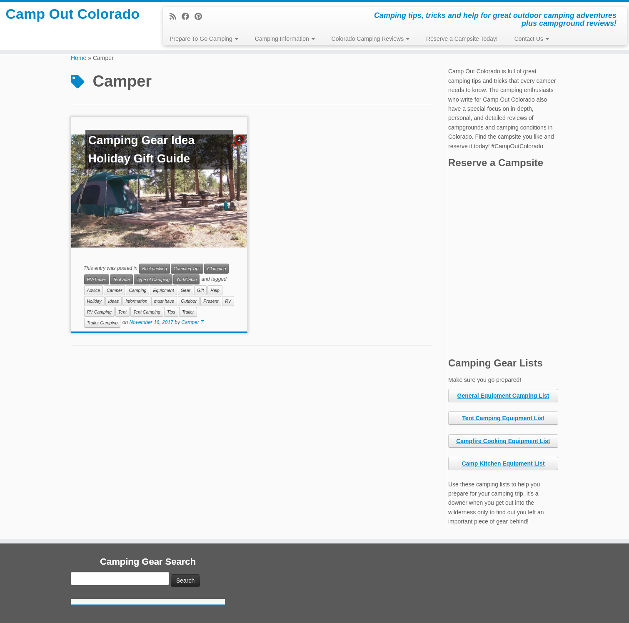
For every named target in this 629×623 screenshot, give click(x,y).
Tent (122, 311)
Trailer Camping (102, 322)
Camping (137, 290)
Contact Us (531, 38)
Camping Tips (187, 268)
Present (210, 301)
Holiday (94, 301)
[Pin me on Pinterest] (201, 16)
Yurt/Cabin (186, 279)
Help (215, 290)
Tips (171, 311)
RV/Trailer (96, 279)
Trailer (188, 311)
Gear (185, 290)
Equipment (163, 290)
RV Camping (99, 311)
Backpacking (154, 268)
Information (136, 301)
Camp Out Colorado (72, 26)
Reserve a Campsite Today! (462, 38)
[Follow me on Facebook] (188, 16)
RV (228, 301)
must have (164, 301)
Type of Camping (153, 279)
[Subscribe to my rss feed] (176, 16)
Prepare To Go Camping (204, 38)
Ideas (113, 301)
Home (78, 58)
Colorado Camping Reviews (370, 38)
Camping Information (285, 38)
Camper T (192, 323)
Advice (93, 290)
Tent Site (121, 279)
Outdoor (189, 301)
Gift (200, 290)
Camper (114, 290)
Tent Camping (146, 311)
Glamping (216, 268)
